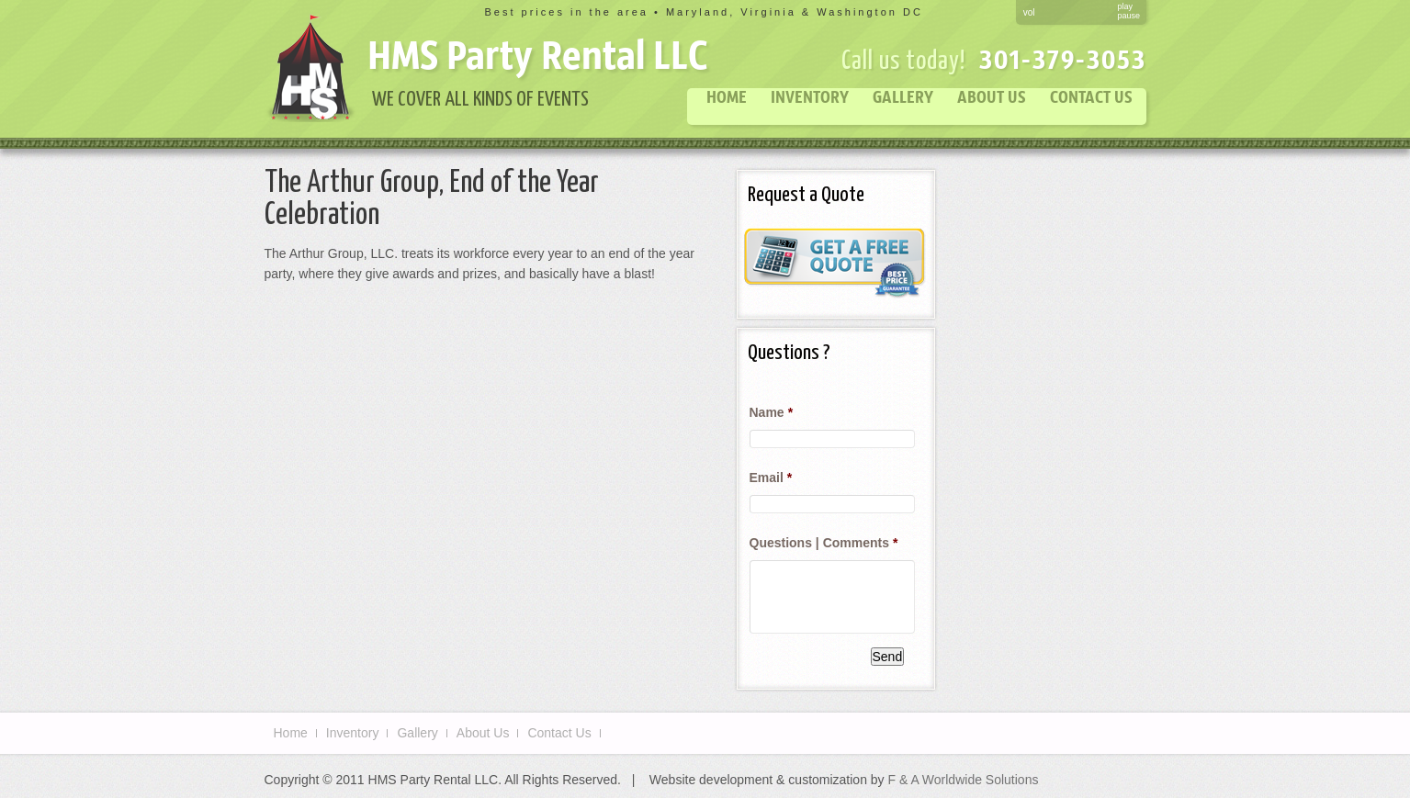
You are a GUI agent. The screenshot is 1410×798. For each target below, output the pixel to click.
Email (771, 477)
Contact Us (1091, 97)
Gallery (903, 97)
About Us (991, 97)
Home (726, 97)
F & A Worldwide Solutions (963, 779)
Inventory (810, 97)
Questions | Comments (824, 542)
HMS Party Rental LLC (537, 54)
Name (772, 412)
